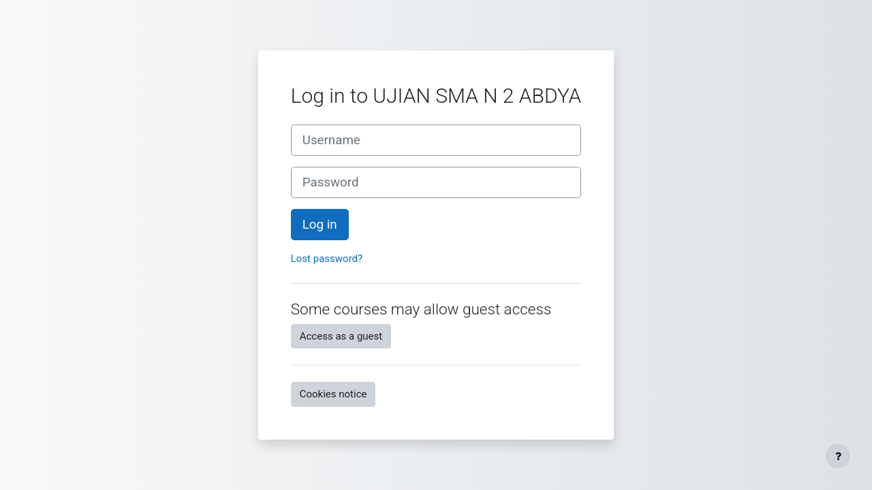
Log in (319, 224)
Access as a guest (341, 336)
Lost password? (326, 258)
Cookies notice (333, 394)
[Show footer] (838, 456)
